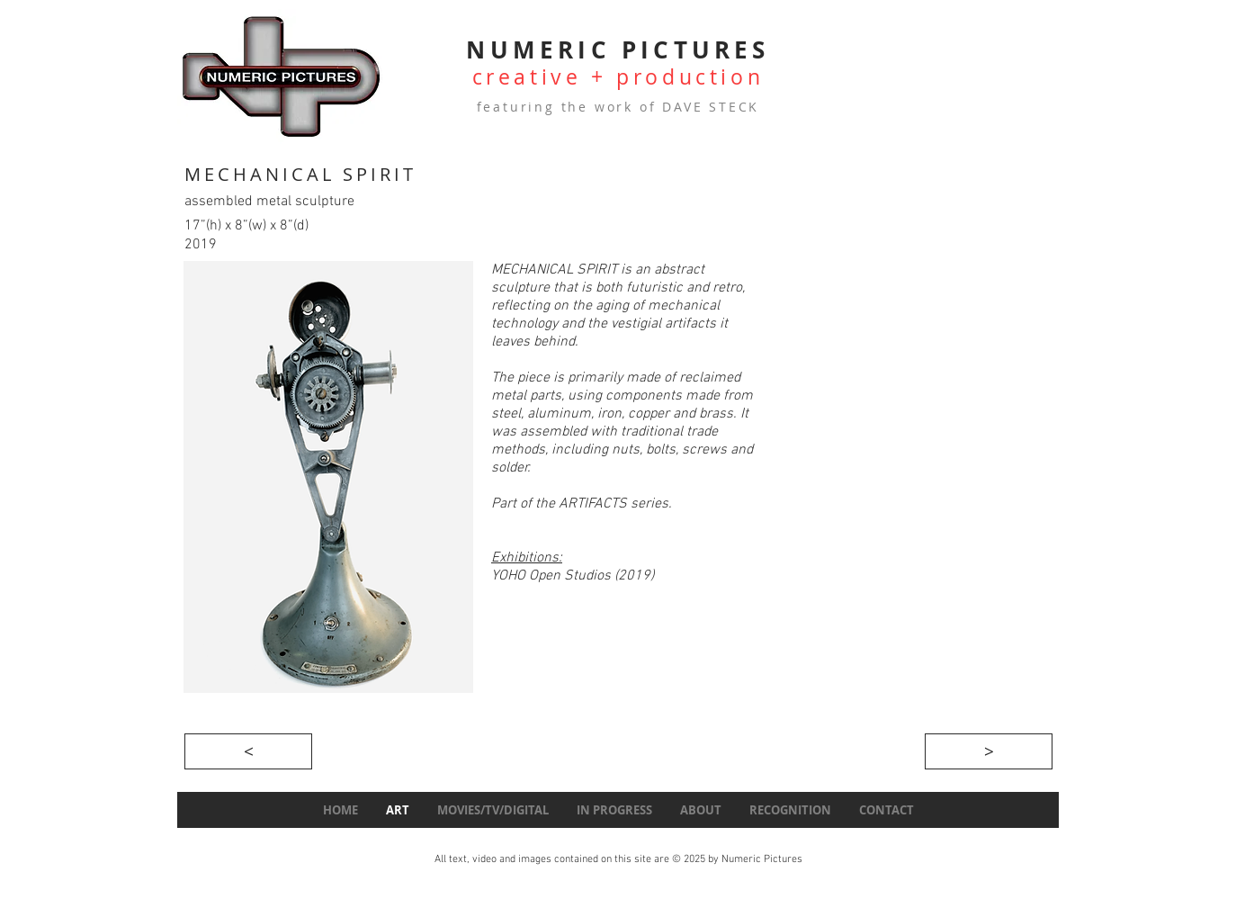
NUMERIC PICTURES (617, 49)
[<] (248, 751)
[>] (988, 751)
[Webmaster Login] (233, 875)
